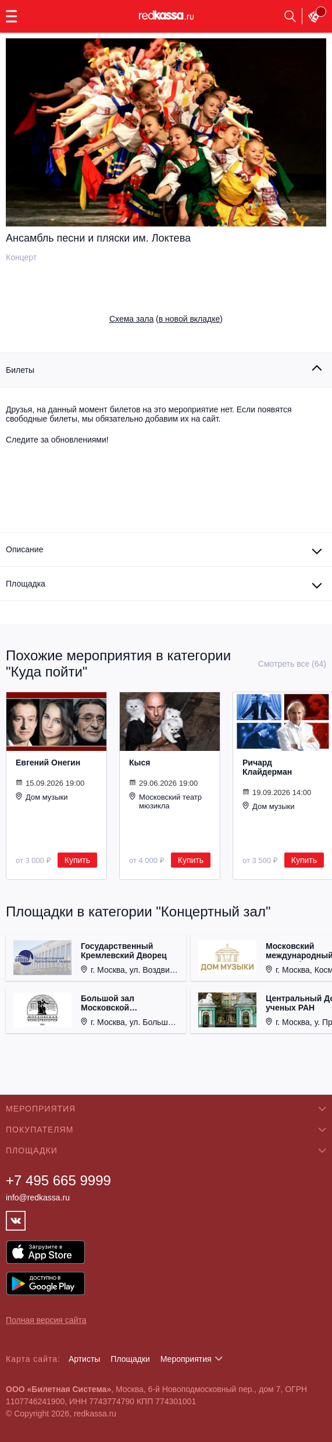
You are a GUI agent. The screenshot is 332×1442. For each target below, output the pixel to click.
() (166, 318)
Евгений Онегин (48, 762)
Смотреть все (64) (292, 663)
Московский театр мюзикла (165, 801)
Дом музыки (42, 796)
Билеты (20, 370)
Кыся (139, 762)
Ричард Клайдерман (267, 767)
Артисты (85, 1359)
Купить (77, 860)
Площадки (130, 1359)
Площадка (25, 583)
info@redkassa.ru (38, 1197)
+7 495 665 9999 (58, 1180)
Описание (24, 549)
